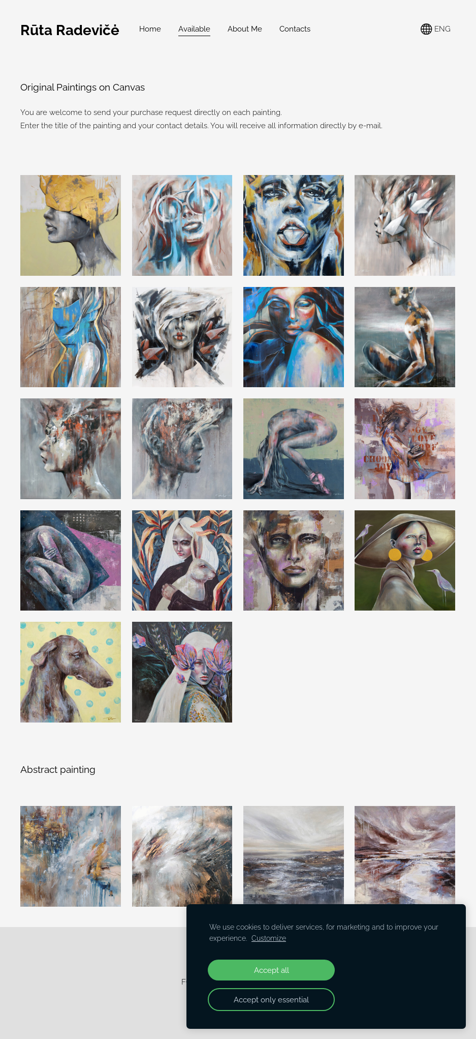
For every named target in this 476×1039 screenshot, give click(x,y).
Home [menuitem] (150, 29)
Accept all (271, 970)
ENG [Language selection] (436, 29)
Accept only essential (271, 999)
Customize (268, 938)
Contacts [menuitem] (294, 29)
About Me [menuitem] (245, 29)
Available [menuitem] (194, 29)
